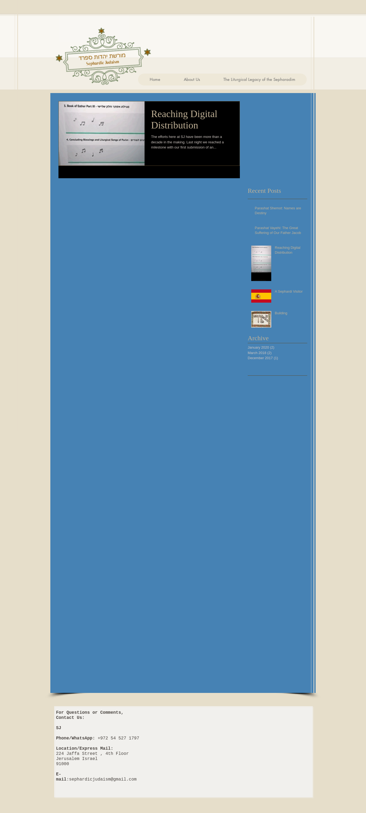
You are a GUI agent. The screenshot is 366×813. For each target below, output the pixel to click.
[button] (191, 79)
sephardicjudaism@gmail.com (103, 779)
